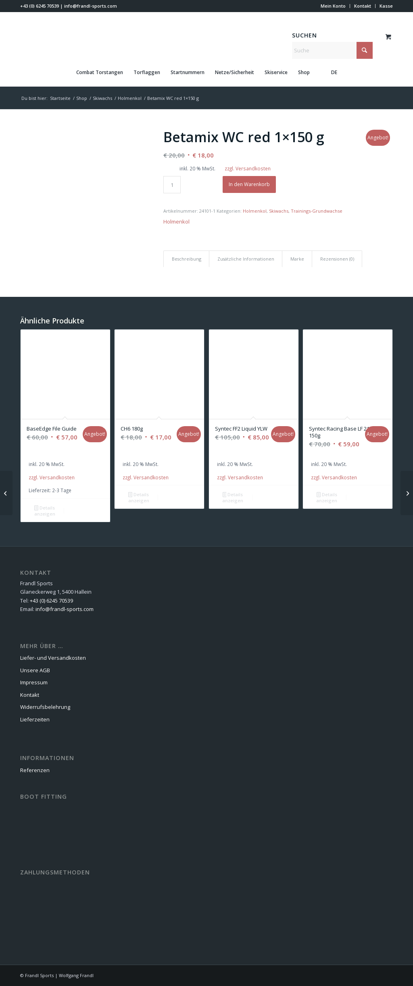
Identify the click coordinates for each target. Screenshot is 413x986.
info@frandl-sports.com (90, 6)
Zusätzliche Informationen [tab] (245, 259)
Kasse (386, 6)
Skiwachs (278, 211)
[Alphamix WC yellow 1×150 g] (6, 493)
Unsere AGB (35, 670)
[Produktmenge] (172, 184)
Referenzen (35, 770)
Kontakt (362, 6)
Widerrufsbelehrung (45, 706)
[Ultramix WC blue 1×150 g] (406, 493)
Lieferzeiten (35, 719)
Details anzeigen (44, 511)
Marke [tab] (297, 259)
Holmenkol (255, 211)
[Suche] (332, 50)
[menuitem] (333, 6)
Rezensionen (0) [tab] (337, 259)
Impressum (34, 682)
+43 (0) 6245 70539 (39, 6)
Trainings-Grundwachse (316, 211)
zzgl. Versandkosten (248, 168)
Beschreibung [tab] (186, 259)
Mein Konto (333, 6)
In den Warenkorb (249, 184)
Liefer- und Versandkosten (53, 657)
